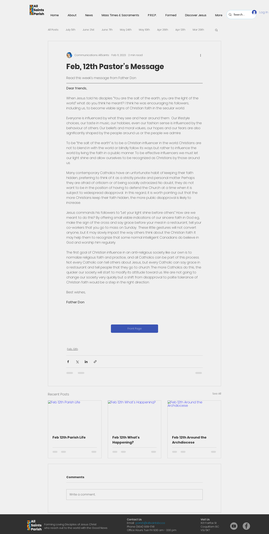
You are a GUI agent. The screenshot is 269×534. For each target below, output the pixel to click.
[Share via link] (95, 361)
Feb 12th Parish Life (69, 437)
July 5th (70, 30)
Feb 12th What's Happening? (126, 440)
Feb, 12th (72, 349)
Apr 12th (180, 30)
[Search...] (241, 14)
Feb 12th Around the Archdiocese (189, 440)
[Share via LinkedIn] (86, 361)
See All (216, 393)
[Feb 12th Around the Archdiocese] (194, 415)
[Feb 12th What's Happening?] (134, 415)
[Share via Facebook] (68, 361)
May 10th (144, 30)
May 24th (126, 30)
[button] (216, 29)
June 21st (88, 30)
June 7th (107, 30)
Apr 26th (162, 30)
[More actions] (200, 55)
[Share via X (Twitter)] (77, 361)
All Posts (53, 30)
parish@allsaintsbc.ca (150, 523)
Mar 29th (198, 30)
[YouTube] (233, 526)
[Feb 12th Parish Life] (74, 415)
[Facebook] (246, 526)
